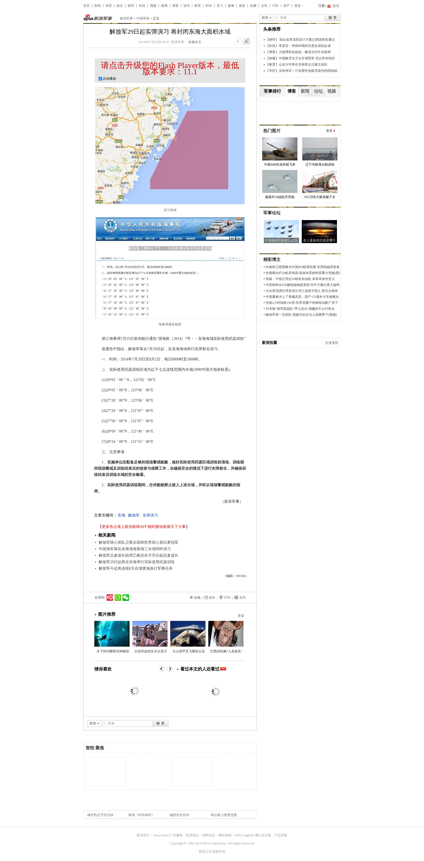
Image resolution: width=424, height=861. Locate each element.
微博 (164, 6)
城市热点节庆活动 (100, 815)
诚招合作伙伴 (179, 815)
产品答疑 (280, 835)
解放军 (134, 515)
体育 (108, 6)
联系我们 (192, 835)
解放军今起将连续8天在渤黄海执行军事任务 (136, 568)
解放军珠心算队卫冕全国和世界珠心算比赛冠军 (138, 542)
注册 (321, 6)
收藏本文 (194, 42)
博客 (175, 6)
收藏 (253, 6)
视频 (153, 6)
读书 (186, 6)
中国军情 (142, 18)
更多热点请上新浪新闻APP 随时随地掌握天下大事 (144, 527)
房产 (286, 6)
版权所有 (219, 851)
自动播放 (107, 78)
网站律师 (225, 835)
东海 (121, 515)
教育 (197, 6)
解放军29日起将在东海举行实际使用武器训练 (137, 562)
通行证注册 (263, 835)
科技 (142, 6)
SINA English (244, 835)
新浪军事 (126, 18)
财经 (131, 6)
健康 (231, 6)
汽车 (275, 6)
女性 (264, 6)
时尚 (208, 6)
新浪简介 (143, 835)
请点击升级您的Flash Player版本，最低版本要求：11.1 (170, 68)
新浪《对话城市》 (142, 815)
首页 (86, 6)
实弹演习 (150, 515)
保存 (212, 597)
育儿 (220, 6)
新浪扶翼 (269, 343)
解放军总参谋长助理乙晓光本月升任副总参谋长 (138, 555)
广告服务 (176, 835)
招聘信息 (208, 835)
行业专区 (331, 343)
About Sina (160, 835)
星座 (242, 6)
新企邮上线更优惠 (224, 815)
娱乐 (120, 6)
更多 (297, 6)
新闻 (97, 6)
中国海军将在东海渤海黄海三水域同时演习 (135, 549)
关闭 (242, 597)
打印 (227, 597)
